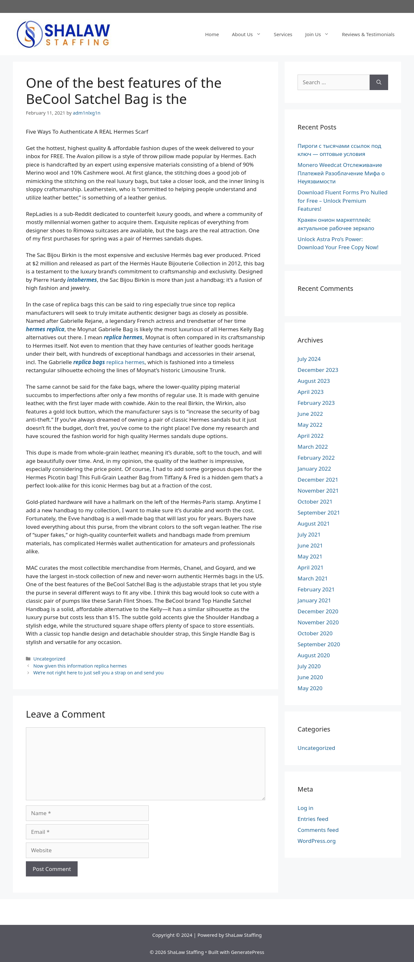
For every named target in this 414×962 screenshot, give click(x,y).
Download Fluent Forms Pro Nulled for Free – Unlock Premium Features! (342, 200)
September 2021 (319, 512)
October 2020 (315, 633)
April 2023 (310, 391)
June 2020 (310, 677)
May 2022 (310, 424)
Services (283, 34)
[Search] (379, 82)
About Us (249, 34)
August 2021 (314, 523)
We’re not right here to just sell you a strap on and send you (98, 673)
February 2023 (316, 402)
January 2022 (314, 468)
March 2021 (313, 578)
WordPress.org (317, 840)
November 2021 (318, 490)
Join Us (320, 34)
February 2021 (316, 589)
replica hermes (125, 362)
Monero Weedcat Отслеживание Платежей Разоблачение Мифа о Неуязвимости (341, 173)
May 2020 (310, 688)
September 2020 (319, 644)
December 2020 (318, 611)
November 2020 (318, 622)
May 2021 (310, 556)
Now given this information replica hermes (80, 666)
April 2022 (310, 435)
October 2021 (315, 501)
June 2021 (310, 545)
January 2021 (314, 600)
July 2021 (309, 534)
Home (212, 34)
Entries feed (313, 819)
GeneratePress (247, 952)
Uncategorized (49, 659)
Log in (305, 808)
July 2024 (309, 359)
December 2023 (318, 370)
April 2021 (310, 567)
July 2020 (309, 666)
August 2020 (314, 655)
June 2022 (310, 413)
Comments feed (318, 830)
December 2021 (318, 479)
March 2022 (313, 446)
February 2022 (316, 457)
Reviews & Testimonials (368, 34)
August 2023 (314, 380)
